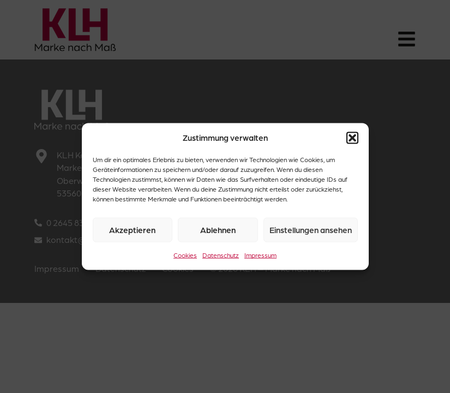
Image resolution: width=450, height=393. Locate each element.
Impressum (260, 255)
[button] (352, 137)
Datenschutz (220, 255)
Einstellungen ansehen (310, 230)
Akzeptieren (132, 230)
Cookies (185, 255)
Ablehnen (218, 230)
